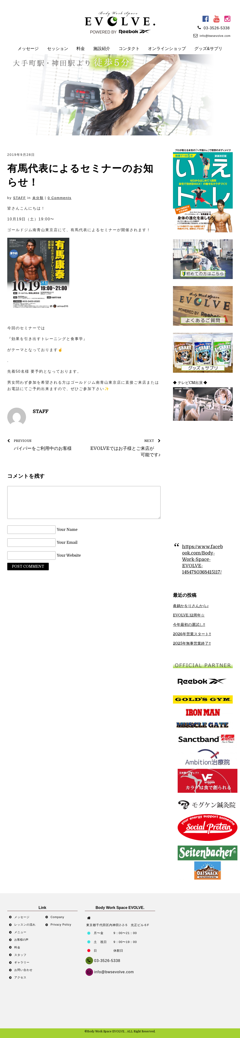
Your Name (67, 530)
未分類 (38, 198)
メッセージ (28, 48)
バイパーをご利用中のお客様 (43, 444)
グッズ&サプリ (208, 48)
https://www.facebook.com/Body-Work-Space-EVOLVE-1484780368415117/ (202, 559)
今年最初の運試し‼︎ (189, 625)
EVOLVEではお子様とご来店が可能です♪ (125, 447)
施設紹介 (101, 48)
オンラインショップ (167, 48)
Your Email (67, 542)
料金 (80, 48)
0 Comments (59, 198)
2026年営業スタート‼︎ (192, 634)
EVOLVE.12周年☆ (189, 615)
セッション (57, 48)
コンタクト (129, 48)
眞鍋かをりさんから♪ (191, 606)
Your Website (69, 555)
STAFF (19, 198)
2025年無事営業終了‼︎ (192, 643)
